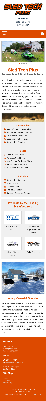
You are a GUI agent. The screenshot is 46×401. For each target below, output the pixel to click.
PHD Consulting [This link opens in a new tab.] (35, 394)
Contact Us (7, 380)
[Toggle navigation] (4, 33)
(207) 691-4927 (23, 25)
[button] (19, 63)
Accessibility (7, 383)
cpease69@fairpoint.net (14, 362)
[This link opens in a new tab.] (42, 33)
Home (5, 378)
